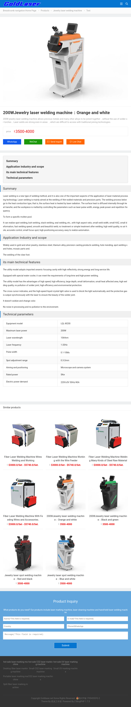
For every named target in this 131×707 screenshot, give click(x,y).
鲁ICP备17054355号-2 (88, 699)
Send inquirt (56, 142)
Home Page (30, 10)
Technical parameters (19, 177)
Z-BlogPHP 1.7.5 (82, 702)
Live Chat (77, 142)
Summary (12, 161)
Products (45, 10)
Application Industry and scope (25, 166)
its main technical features (22, 172)
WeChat (33, 142)
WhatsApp (12, 142)
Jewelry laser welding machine (67, 10)
